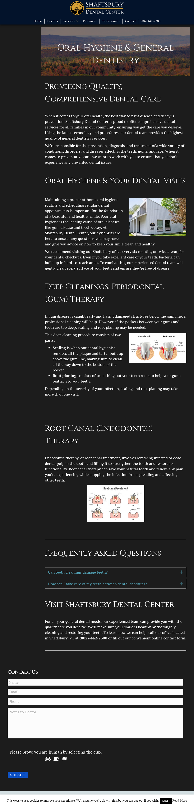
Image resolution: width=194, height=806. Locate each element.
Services (69, 21)
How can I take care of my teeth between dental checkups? (97, 583)
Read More (179, 800)
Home (38, 21)
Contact (130, 21)
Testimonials (111, 21)
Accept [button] (165, 800)
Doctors (52, 21)
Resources (89, 21)
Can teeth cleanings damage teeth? (78, 572)
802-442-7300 (150, 21)
